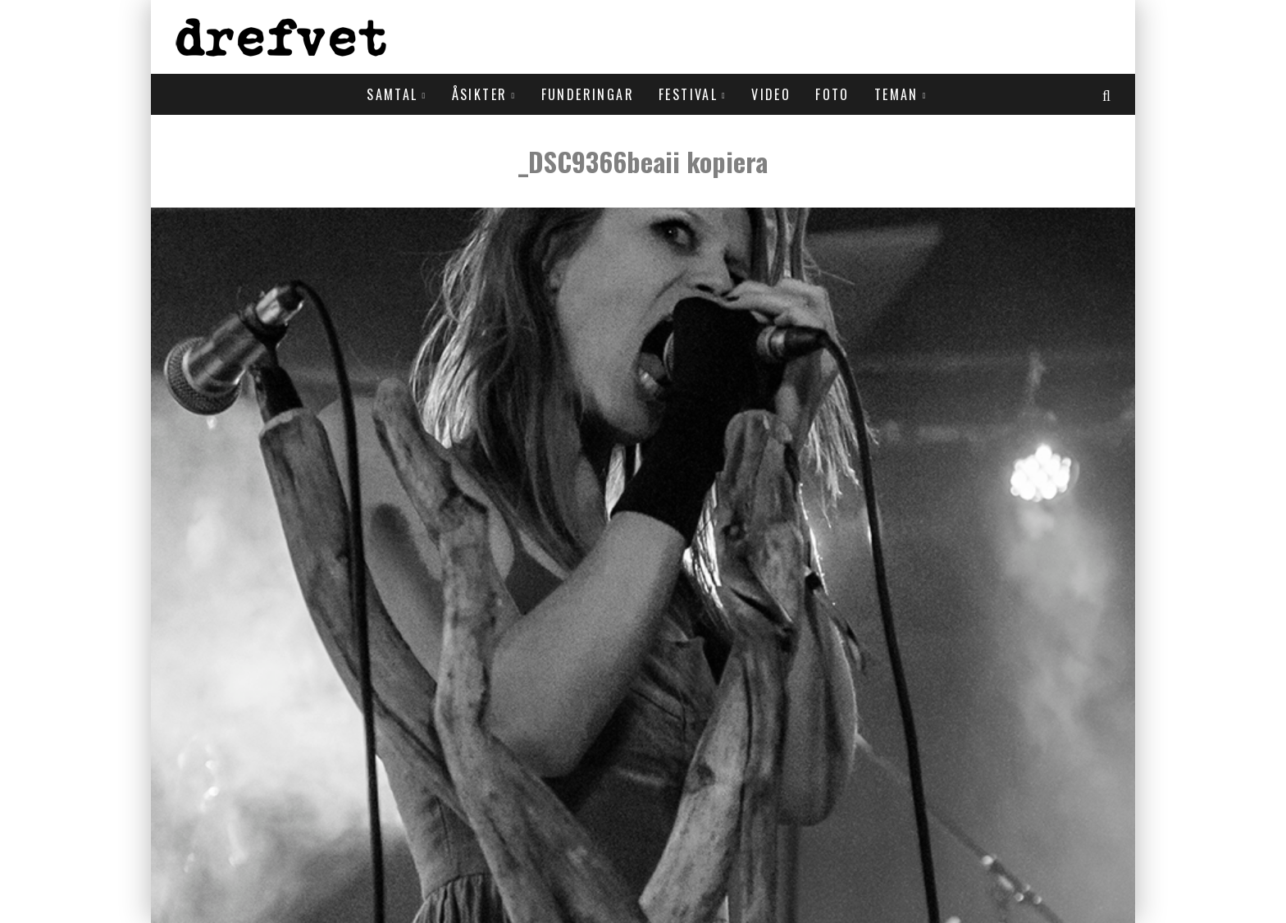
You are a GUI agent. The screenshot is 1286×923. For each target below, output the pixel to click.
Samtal (392, 94)
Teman (896, 94)
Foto (832, 94)
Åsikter (480, 94)
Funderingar (587, 94)
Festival (688, 94)
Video (771, 94)
